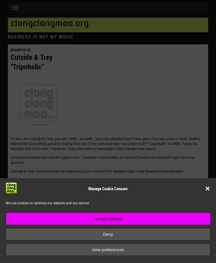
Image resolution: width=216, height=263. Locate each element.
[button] (207, 188)
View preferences (108, 249)
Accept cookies (108, 218)
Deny (108, 234)
